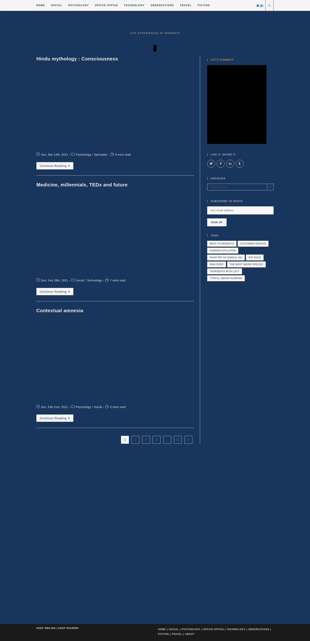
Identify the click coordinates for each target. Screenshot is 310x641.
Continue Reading (56, 187)
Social (80, 225)
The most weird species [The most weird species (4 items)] (246, 361)
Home (162, 402)
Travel (177, 406)
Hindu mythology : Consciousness (77, 155)
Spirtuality (100, 175)
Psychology (83, 175)
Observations (258, 402)
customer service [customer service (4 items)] (253, 340)
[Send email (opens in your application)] (261, 5)
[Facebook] (258, 5)
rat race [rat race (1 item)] (255, 354)
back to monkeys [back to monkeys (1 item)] (222, 340)
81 (178, 309)
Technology (94, 225)
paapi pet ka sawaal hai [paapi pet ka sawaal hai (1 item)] (226, 354)
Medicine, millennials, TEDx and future (82, 205)
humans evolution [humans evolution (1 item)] (223, 347)
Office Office (213, 402)
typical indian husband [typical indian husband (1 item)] (226, 375)
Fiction (163, 406)
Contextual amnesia (59, 255)
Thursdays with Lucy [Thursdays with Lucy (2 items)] (224, 368)
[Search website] (269, 6)
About (190, 406)
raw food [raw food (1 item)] (216, 361)
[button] (5, 98)
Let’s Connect (222, 156)
